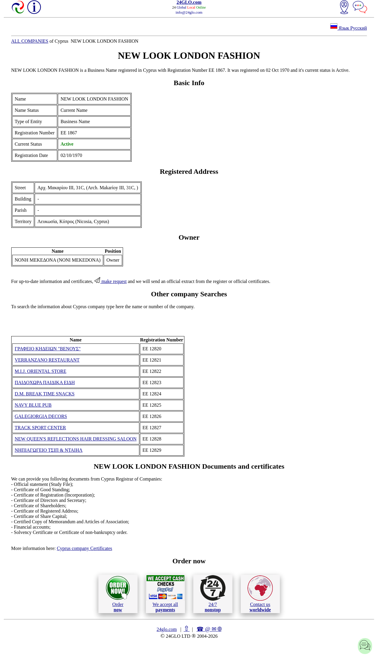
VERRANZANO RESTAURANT (47, 359)
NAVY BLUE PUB (33, 405)
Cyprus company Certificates (84, 548)
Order (117, 593)
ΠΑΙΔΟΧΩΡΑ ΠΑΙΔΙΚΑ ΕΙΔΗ (45, 382)
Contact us (260, 593)
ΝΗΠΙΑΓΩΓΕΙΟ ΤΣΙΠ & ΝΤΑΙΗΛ (49, 450)
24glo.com (167, 629)
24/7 (213, 593)
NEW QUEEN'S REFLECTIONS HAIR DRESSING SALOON (76, 438)
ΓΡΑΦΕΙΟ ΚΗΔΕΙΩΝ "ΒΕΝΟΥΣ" (48, 348)
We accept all (165, 593)
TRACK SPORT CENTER (40, 427)
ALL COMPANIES (30, 41)
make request (110, 281)
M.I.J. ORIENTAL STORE (40, 371)
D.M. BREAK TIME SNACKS (45, 393)
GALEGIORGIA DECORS (41, 416)
